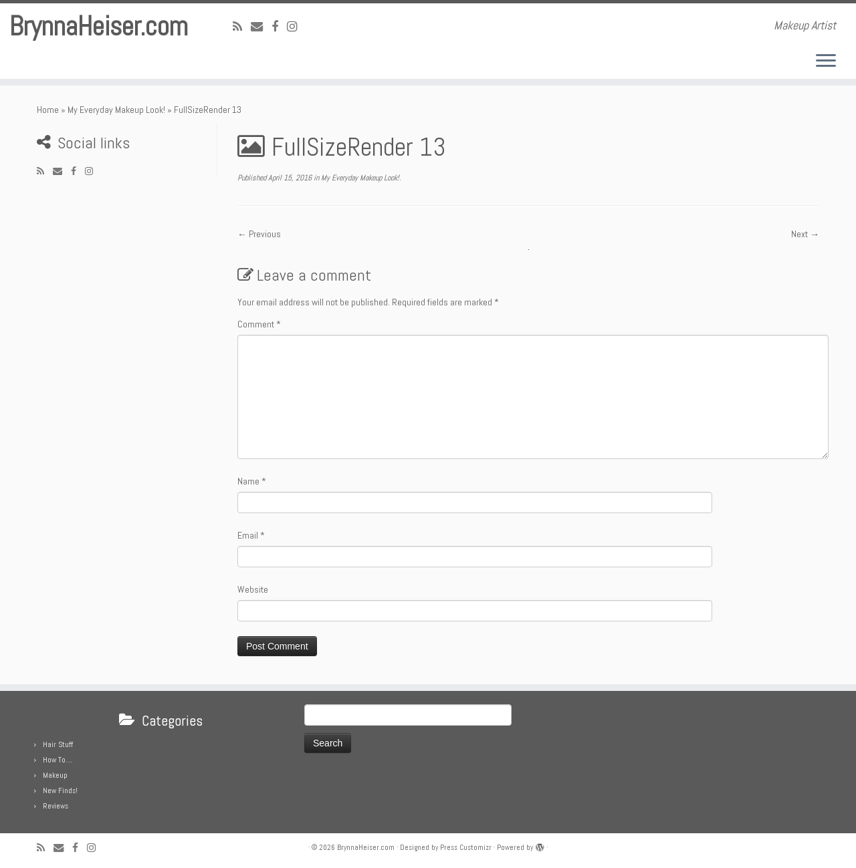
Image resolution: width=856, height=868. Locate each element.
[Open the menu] (826, 61)
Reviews (55, 806)
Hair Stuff (58, 744)
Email (251, 535)
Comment (259, 324)
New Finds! (60, 790)
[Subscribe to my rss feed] (242, 26)
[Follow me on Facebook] (279, 26)
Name (251, 481)
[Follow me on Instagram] (296, 26)
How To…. (57, 759)
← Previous (259, 234)
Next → (805, 234)
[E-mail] (261, 26)
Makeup (55, 775)
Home (48, 110)
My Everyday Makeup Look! (116, 110)
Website (252, 589)
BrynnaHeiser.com (98, 27)
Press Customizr (466, 847)
